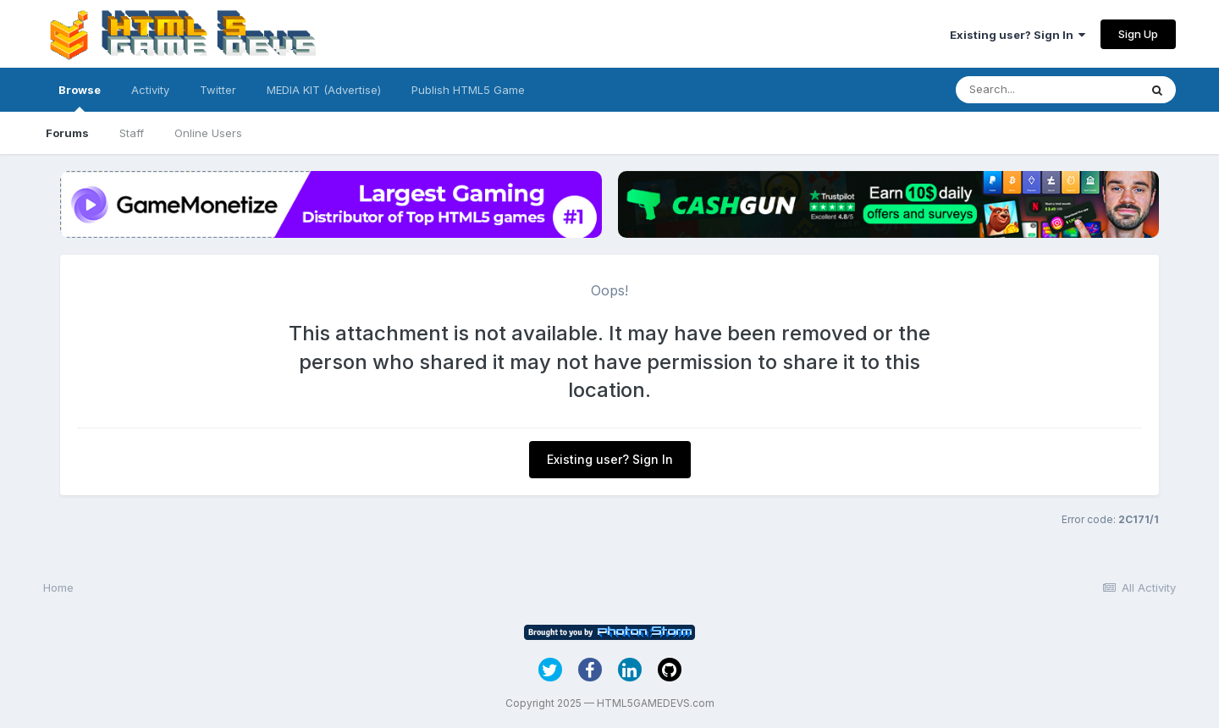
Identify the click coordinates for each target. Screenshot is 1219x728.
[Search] (1047, 89)
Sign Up (1138, 34)
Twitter (218, 90)
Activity (150, 90)
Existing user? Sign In (1017, 34)
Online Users (208, 133)
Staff (131, 133)
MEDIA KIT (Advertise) (324, 90)
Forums (67, 133)
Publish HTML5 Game (468, 90)
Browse (79, 97)
